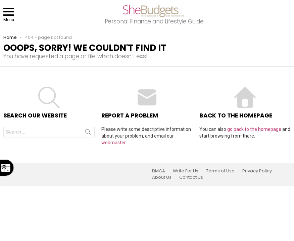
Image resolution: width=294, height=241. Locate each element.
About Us (162, 177)
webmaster (113, 142)
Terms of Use (220, 171)
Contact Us (191, 177)
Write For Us (185, 171)
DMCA (158, 171)
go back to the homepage (254, 129)
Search (88, 133)
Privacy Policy (257, 171)
